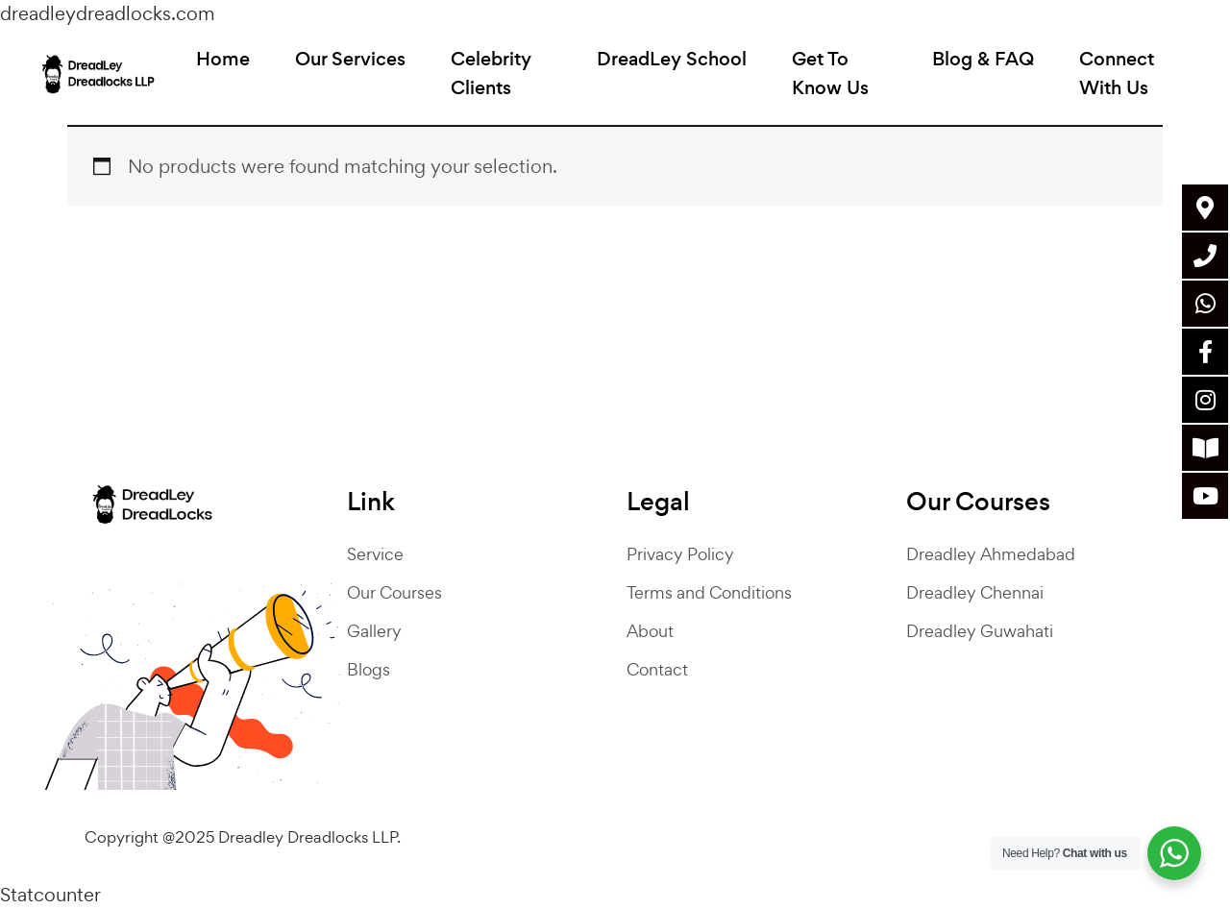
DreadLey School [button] (674, 65)
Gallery (374, 631)
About (650, 631)
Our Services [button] (358, 65)
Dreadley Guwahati (979, 631)
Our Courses (394, 592)
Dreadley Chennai (975, 592)
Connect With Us (1112, 79)
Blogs (368, 669)
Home (231, 65)
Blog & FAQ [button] (979, 65)
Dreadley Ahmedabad (990, 554)
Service (375, 554)
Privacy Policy (680, 554)
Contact (657, 669)
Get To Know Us (832, 79)
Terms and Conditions (709, 592)
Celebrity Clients (498, 79)
